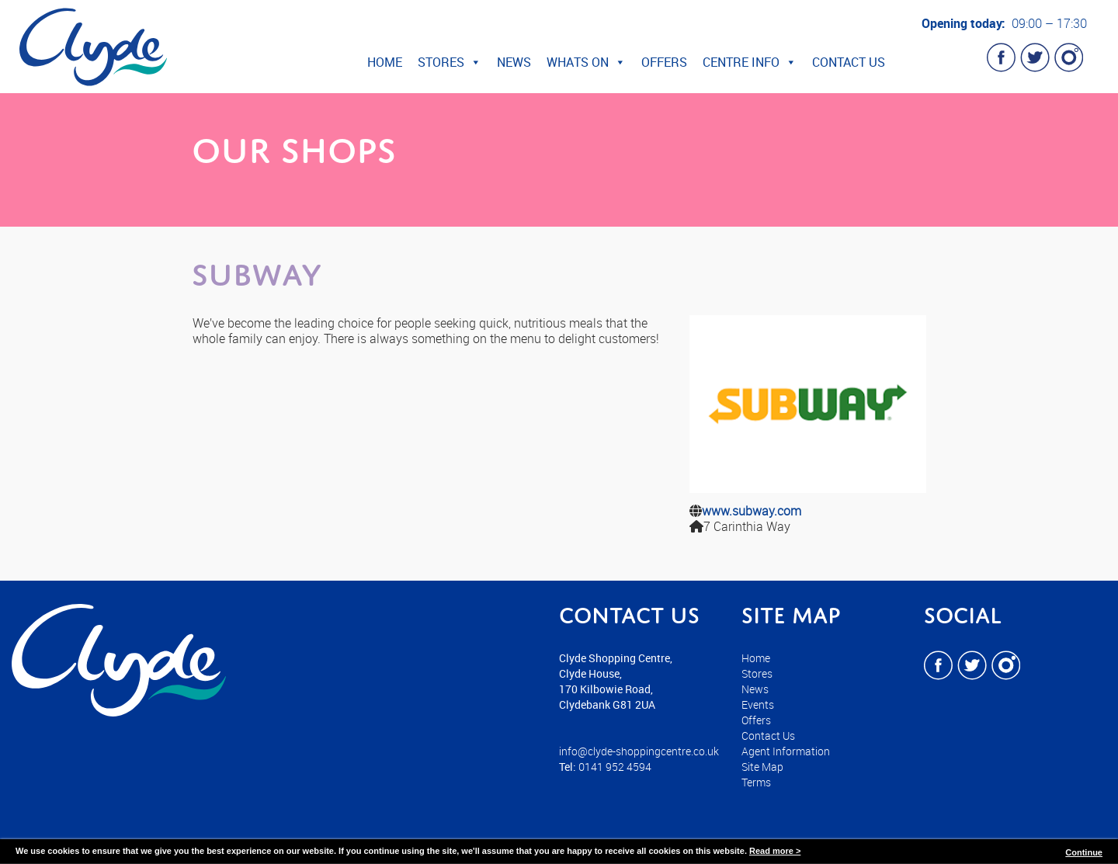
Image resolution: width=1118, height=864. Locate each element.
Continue (1083, 852)
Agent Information (785, 751)
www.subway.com (751, 510)
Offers (664, 62)
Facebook (1001, 57)
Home (384, 62)
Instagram (1068, 57)
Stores (449, 62)
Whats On (586, 62)
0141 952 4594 (614, 766)
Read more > (774, 850)
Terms (756, 782)
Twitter (1035, 57)
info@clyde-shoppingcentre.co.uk (639, 751)
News (514, 62)
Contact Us (848, 62)
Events (757, 704)
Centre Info (750, 62)
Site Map (762, 766)
